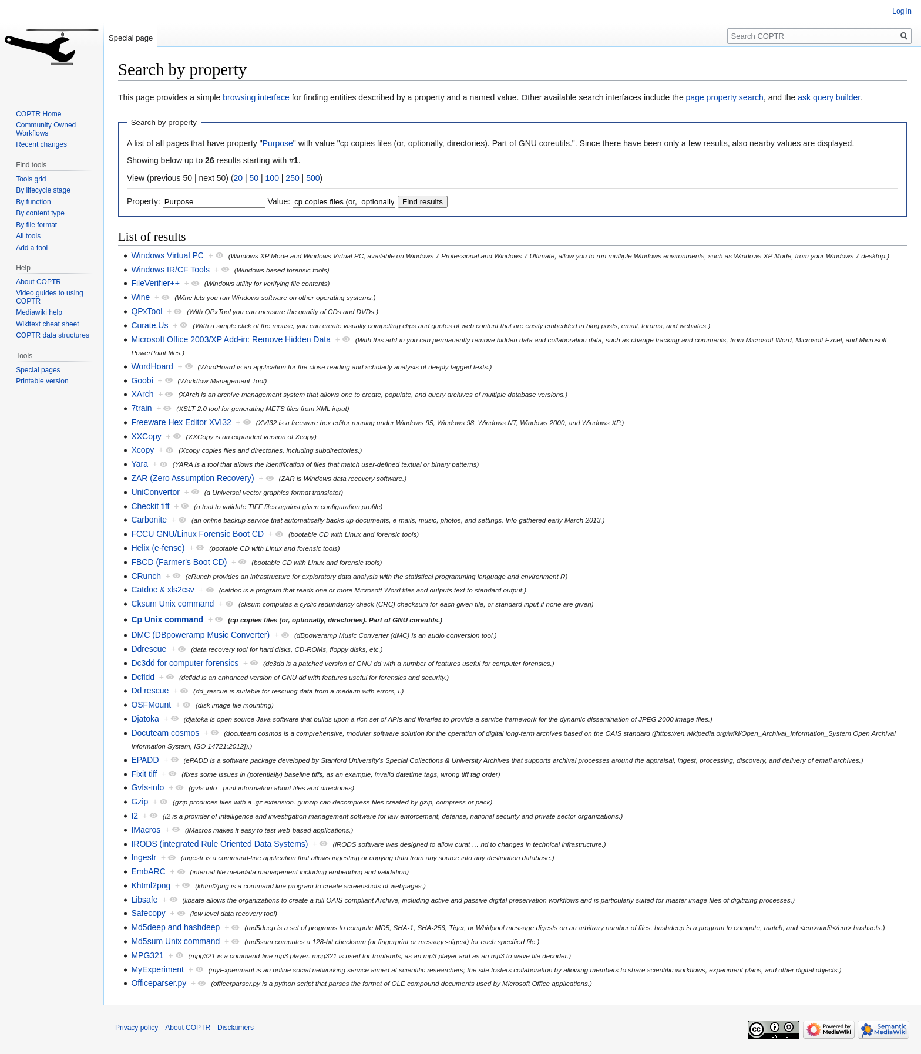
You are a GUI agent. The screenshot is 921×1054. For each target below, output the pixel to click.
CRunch (146, 576)
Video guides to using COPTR (49, 297)
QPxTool (146, 311)
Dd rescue (150, 690)
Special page (131, 37)
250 (292, 178)
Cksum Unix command (172, 603)
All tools (28, 236)
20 (238, 178)
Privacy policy (136, 1027)
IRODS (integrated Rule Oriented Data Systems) (219, 843)
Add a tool (32, 248)
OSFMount (151, 704)
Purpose (278, 143)
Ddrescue (148, 649)
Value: (279, 201)
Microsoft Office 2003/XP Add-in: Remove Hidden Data (231, 339)
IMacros (145, 829)
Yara (139, 464)
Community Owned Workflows (46, 129)
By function (33, 202)
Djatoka (145, 718)
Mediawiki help (39, 312)
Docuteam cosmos (165, 733)
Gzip (139, 801)
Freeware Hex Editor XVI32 (181, 422)
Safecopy (148, 913)
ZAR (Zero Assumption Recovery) (192, 478)
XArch (142, 394)
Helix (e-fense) (157, 548)
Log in (902, 11)
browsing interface (256, 97)
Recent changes (41, 144)
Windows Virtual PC (167, 255)
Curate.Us (149, 325)
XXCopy (146, 436)
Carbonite (149, 519)
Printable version (42, 381)
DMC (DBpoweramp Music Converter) (200, 634)
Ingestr (143, 857)
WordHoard (152, 366)
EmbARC (148, 871)
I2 (134, 815)
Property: (143, 201)
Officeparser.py (158, 983)
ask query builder (829, 97)
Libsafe (144, 899)
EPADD (145, 760)
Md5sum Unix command (175, 941)
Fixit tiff (144, 774)
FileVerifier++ (155, 283)
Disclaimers (235, 1027)
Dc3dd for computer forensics (184, 663)
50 (254, 178)
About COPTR (38, 282)
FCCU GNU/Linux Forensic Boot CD (197, 533)
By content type (40, 213)
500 (313, 178)
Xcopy (142, 449)
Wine (140, 297)
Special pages (38, 370)
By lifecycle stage (43, 190)
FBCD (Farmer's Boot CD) (179, 562)
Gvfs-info (147, 787)
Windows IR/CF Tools (170, 269)
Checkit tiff (150, 506)
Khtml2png (150, 885)
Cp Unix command (167, 619)
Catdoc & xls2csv (162, 589)
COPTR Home (38, 114)
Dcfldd (142, 677)
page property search (725, 97)
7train (141, 408)
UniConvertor (155, 492)
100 (272, 178)
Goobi (142, 380)
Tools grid (31, 179)
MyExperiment (157, 969)
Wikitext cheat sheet (47, 324)
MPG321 (147, 955)
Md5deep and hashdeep (175, 927)
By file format (36, 225)
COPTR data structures (52, 335)
